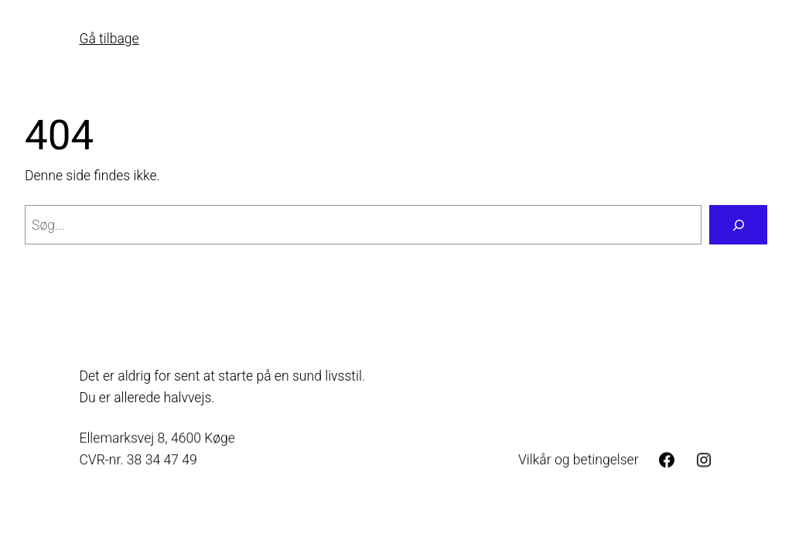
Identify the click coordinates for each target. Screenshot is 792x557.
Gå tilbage (108, 38)
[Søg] (738, 224)
